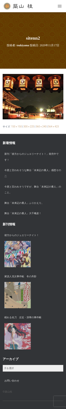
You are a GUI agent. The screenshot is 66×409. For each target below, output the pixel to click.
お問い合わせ (11, 380)
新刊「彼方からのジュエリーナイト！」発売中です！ (31, 156)
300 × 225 (28, 126)
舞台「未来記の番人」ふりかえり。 (24, 203)
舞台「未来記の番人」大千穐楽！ (22, 213)
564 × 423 (53, 126)
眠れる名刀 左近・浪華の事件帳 (22, 317)
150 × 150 (16, 126)
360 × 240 (41, 126)
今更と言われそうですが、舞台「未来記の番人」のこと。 (32, 189)
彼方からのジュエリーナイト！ (21, 235)
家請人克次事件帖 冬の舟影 (20, 276)
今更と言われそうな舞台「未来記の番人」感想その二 (32, 173)
